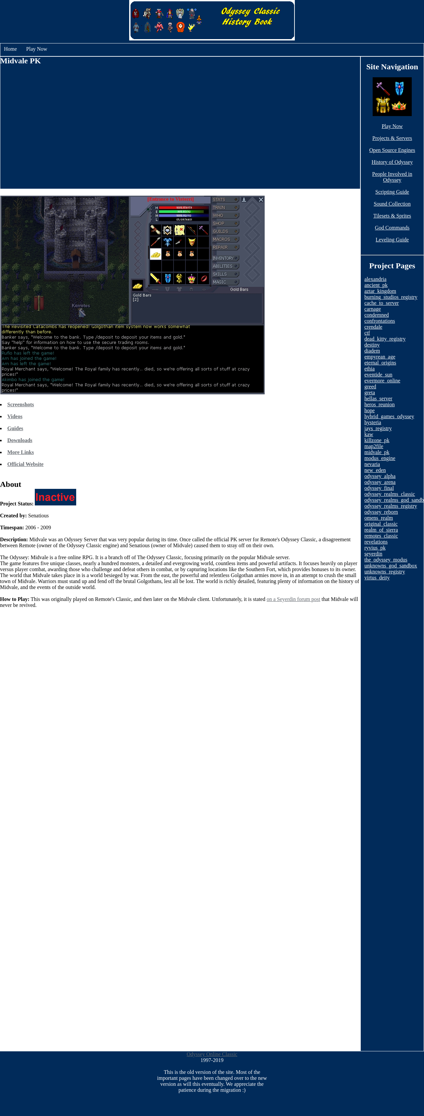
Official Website (25, 464)
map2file (373, 446)
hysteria (372, 422)
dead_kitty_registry (384, 339)
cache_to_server (381, 303)
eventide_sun (378, 374)
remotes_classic (381, 536)
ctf (367, 333)
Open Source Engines (392, 150)
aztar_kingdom (380, 291)
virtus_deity (377, 577)
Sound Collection (392, 204)
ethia (369, 368)
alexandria (375, 279)
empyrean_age (379, 357)
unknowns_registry (384, 571)
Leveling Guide (392, 239)
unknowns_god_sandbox (390, 565)
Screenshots (20, 404)
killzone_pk (377, 440)
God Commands (392, 227)
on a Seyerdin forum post (293, 599)
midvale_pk (377, 452)
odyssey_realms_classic (389, 494)
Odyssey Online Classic (212, 1054)
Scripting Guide (392, 192)
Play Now (36, 49)
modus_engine (379, 458)
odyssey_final (379, 488)
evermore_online (382, 380)
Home (10, 49)
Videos (15, 416)
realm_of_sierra (381, 530)
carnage (372, 309)
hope (369, 410)
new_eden (375, 470)
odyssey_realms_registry (390, 506)
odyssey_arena (380, 482)
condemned (376, 315)
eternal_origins (380, 362)
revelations (376, 542)
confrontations (379, 321)
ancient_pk (376, 285)
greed (370, 386)
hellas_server (378, 398)
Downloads (19, 440)
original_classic (381, 524)
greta (369, 392)
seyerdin (373, 554)
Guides (15, 428)
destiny (372, 345)
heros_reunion (379, 404)
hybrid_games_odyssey (389, 416)
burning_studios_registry (390, 297)
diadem (372, 351)
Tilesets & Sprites (392, 216)
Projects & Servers (392, 138)
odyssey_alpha (380, 476)
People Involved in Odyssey (392, 177)
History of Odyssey (392, 162)
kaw (368, 434)
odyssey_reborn (381, 512)
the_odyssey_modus (385, 559)
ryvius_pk (375, 548)
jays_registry (378, 428)
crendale (373, 327)
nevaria (372, 464)
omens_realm (378, 518)
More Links (20, 452)
